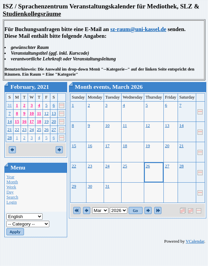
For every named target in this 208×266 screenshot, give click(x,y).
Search (12, 197)
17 (31, 121)
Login (11, 202)
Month (12, 182)
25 (39, 129)
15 (17, 121)
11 (39, 113)
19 (46, 121)
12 (46, 113)
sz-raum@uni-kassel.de (138, 29)
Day (10, 192)
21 (9, 129)
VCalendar (195, 241)
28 (9, 137)
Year (10, 177)
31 (9, 105)
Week (11, 187)
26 (46, 129)
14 (9, 121)
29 (74, 186)
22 (17, 129)
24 (31, 129)
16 (24, 121)
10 (31, 113)
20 (54, 121)
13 (54, 113)
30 (90, 186)
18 (39, 121)
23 (24, 129)
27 (54, 129)
